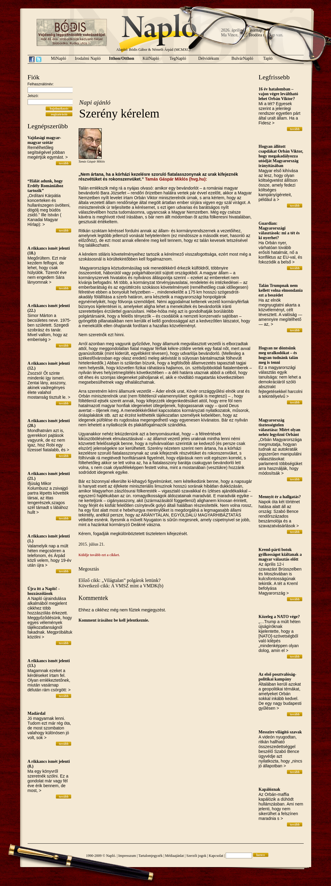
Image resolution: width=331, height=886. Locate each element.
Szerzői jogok (196, 856)
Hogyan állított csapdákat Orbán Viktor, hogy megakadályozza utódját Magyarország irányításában (281, 156)
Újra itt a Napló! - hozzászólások (44, 591)
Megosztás (89, 568)
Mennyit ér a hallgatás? (280, 497)
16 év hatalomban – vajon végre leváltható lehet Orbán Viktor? (278, 94)
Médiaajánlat (174, 856)
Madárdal (37, 713)
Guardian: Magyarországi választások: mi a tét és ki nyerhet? (279, 230)
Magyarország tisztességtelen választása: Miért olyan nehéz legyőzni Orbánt (279, 427)
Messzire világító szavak (280, 732)
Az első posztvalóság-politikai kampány (277, 676)
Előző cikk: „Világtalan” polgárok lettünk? (120, 580)
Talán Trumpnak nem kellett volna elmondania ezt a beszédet (281, 290)
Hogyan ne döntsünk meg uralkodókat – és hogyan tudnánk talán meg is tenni (278, 355)
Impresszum (127, 856)
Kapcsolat (216, 856)
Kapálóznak (269, 789)
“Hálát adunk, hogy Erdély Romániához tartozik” (45, 186)
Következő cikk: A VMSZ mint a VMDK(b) (121, 585)
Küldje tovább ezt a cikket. (99, 555)
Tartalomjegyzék (150, 856)
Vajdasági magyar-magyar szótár (44, 140)
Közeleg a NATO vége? (279, 616)
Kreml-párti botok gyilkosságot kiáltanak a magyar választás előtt (280, 554)
